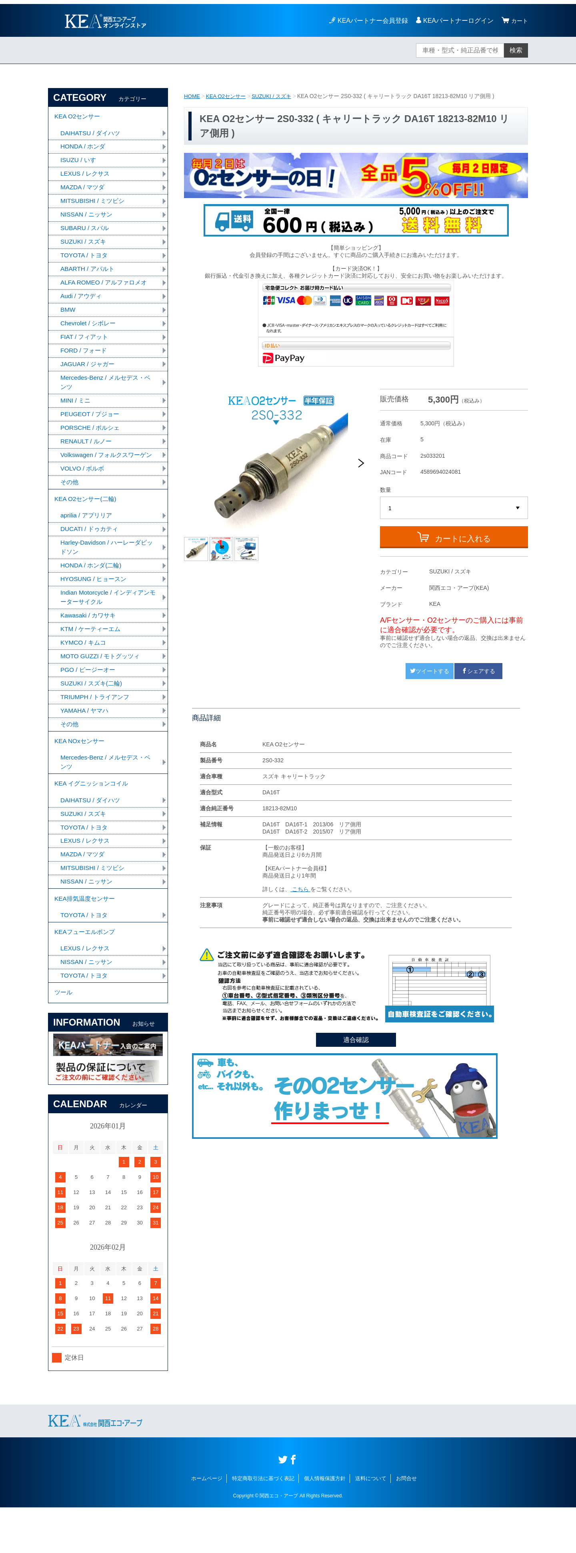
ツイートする (429, 671)
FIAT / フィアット (85, 345)
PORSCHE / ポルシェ (91, 438)
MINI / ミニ (76, 410)
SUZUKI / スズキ (276, 96)
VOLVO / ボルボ (83, 490)
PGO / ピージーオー (89, 699)
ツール (64, 1037)
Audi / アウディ (82, 303)
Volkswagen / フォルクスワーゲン (105, 471)
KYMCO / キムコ (84, 671)
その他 (70, 504)
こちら (300, 889)
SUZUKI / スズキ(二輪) (93, 713)
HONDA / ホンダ (84, 149)
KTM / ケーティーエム (92, 657)
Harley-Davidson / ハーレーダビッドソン (106, 573)
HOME (192, 96)
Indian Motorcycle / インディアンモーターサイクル (107, 624)
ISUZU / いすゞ (82, 163)
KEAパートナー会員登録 (370, 20)
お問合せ (406, 1524)
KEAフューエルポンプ (86, 973)
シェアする (478, 671)
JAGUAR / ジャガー (88, 373)
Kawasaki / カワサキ (89, 643)
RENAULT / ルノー (87, 452)
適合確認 (356, 1039)
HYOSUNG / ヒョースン (95, 605)
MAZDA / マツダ (83, 191)
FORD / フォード (85, 359)
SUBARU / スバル (86, 233)
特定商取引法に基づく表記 (263, 1524)
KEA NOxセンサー (80, 773)
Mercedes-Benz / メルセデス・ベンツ (107, 392)
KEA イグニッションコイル (93, 818)
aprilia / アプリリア (87, 540)
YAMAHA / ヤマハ (85, 741)
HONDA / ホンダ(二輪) (92, 591)
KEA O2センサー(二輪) (87, 522)
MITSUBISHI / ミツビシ (94, 205)
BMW (68, 317)
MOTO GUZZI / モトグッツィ (102, 685)
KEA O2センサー (228, 96)
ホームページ (206, 1524)
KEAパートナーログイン (456, 20)
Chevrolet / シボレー (89, 331)
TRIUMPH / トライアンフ (96, 727)
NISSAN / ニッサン (87, 219)
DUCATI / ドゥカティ (90, 554)
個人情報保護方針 (325, 1524)
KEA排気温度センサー (86, 938)
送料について (370, 1524)
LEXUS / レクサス (86, 177)
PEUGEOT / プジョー (91, 424)
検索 (516, 50)
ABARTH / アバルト (88, 275)
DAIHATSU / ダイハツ (91, 135)
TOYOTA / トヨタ (85, 261)
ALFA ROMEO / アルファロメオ (106, 289)
